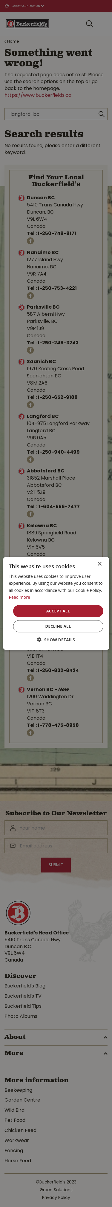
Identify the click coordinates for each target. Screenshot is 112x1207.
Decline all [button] (58, 626)
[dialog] (56, 603)
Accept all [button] (58, 611)
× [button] (99, 564)
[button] (56, 640)
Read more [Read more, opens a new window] (19, 597)
